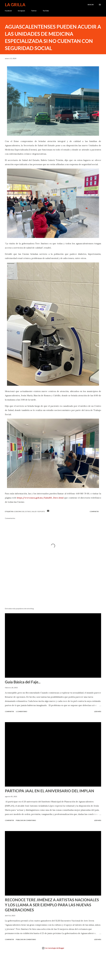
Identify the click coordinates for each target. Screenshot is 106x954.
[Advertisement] (53, 589)
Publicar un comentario (26, 820)
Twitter (34, 11)
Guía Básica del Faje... (22, 682)
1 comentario (21, 711)
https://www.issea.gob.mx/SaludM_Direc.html (40, 497)
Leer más (97, 711)
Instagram (21, 11)
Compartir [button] (94, 511)
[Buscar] (91, 5)
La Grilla (15, 4)
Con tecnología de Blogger (53, 948)
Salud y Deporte (38, 511)
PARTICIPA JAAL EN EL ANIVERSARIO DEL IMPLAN (49, 790)
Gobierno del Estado (22, 511)
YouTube (46, 11)
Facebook (8, 11)
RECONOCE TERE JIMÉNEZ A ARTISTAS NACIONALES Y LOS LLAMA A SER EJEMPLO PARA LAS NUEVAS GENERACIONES (52, 904)
